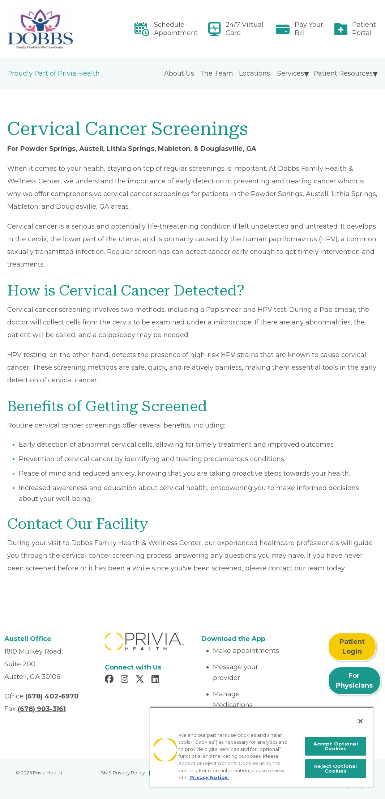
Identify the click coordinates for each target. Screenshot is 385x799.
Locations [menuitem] (254, 73)
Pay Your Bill (309, 29)
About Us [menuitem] (179, 73)
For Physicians (354, 680)
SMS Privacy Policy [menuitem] (123, 772)
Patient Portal (364, 29)
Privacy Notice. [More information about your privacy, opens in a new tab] (209, 777)
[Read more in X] (141, 680)
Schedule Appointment (176, 29)
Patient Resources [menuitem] (343, 73)
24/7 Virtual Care (245, 29)
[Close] (360, 721)
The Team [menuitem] (216, 73)
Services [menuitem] (290, 73)
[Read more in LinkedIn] (156, 680)
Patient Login (352, 646)
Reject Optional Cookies (335, 768)
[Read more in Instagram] (126, 680)
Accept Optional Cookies (335, 746)
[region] (261, 747)
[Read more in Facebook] (110, 680)
